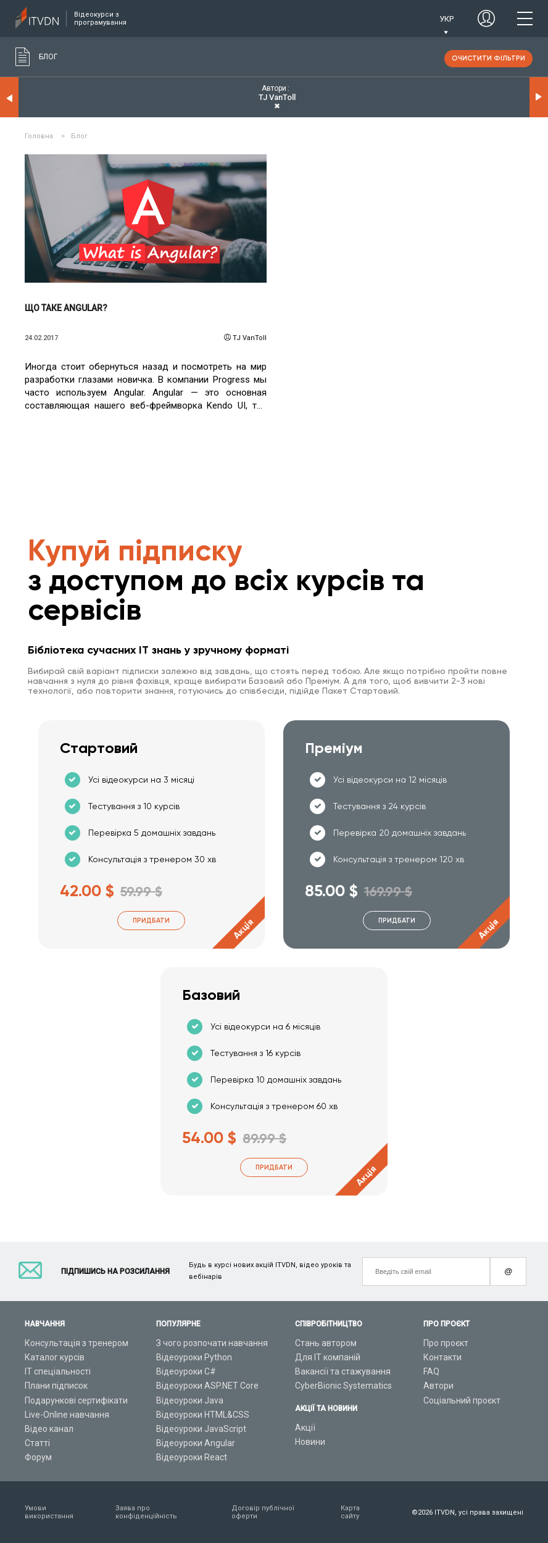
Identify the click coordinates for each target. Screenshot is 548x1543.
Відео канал (49, 1429)
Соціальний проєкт (461, 1400)
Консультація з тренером (76, 1343)
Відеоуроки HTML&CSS (202, 1415)
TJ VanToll (250, 338)
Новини (310, 1442)
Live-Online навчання (67, 1415)
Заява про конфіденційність (146, 1512)
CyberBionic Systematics (343, 1386)
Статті (37, 1443)
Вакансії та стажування (343, 1371)
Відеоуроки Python (194, 1357)
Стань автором (326, 1343)
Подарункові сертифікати (76, 1400)
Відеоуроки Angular (195, 1443)
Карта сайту (350, 1512)
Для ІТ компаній (327, 1357)
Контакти (442, 1357)
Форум (38, 1457)
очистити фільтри (488, 58)
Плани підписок (56, 1386)
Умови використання (49, 1512)
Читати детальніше (145, 218)
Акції (305, 1428)
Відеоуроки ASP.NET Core (207, 1386)
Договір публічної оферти (262, 1512)
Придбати (151, 921)
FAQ (431, 1371)
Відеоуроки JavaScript (201, 1429)
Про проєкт (445, 1343)
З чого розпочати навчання (212, 1343)
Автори (438, 1386)
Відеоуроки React (191, 1457)
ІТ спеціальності (58, 1371)
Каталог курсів (55, 1357)
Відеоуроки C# (186, 1371)
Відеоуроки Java (189, 1400)
